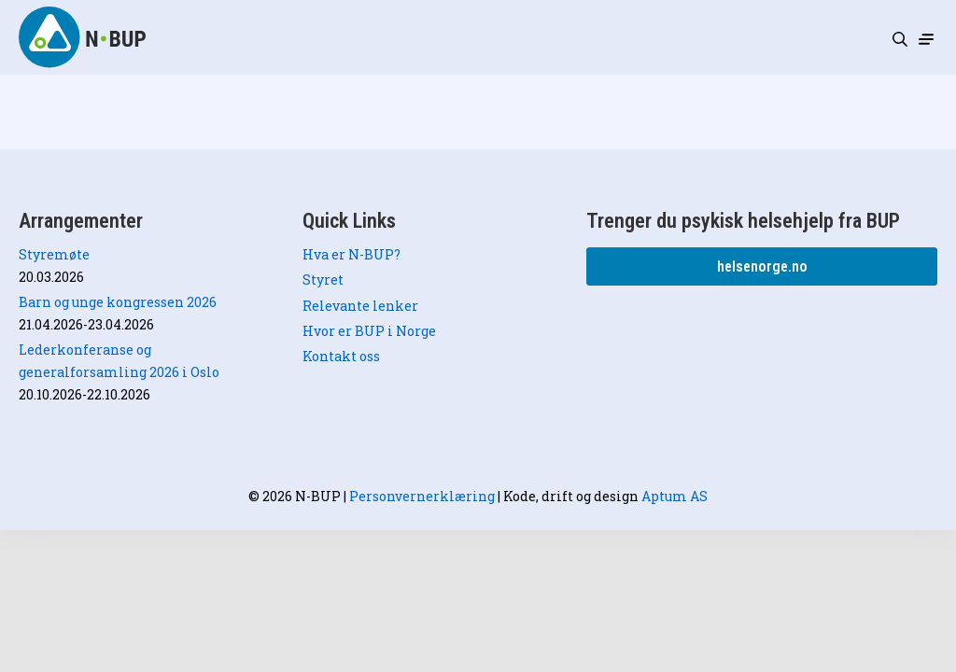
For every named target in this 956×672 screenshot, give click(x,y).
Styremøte (54, 254)
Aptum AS (674, 496)
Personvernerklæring (422, 496)
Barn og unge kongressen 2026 (118, 302)
